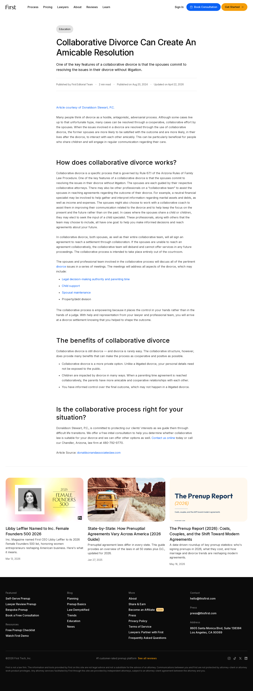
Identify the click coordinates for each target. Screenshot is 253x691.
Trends (71, 615)
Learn (106, 7)
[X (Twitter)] (240, 658)
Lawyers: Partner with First (146, 632)
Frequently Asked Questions (147, 638)
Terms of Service (140, 626)
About (77, 7)
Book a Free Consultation (22, 615)
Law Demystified (78, 609)
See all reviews (147, 658)
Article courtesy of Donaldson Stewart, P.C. (85, 107)
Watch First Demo (17, 635)
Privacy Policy (138, 621)
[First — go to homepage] (11, 7)
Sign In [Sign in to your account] (179, 7)
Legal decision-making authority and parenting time (96, 279)
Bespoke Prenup (17, 609)
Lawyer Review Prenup (21, 604)
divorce (61, 266)
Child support (71, 286)
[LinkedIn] (246, 658)
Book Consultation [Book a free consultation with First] (203, 7)
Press (132, 615)
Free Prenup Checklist (20, 630)
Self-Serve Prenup (18, 598)
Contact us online (163, 438)
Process (33, 7)
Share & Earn (137, 604)
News (71, 626)
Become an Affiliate (146, 609)
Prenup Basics (76, 604)
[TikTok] (234, 658)
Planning (72, 598)
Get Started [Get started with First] (234, 7)
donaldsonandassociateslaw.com (99, 452)
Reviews (92, 7)
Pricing (47, 7)
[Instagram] (229, 658)
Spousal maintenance (76, 292)
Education (73, 621)
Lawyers (63, 7)
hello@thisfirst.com (203, 598)
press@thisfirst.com (203, 613)
